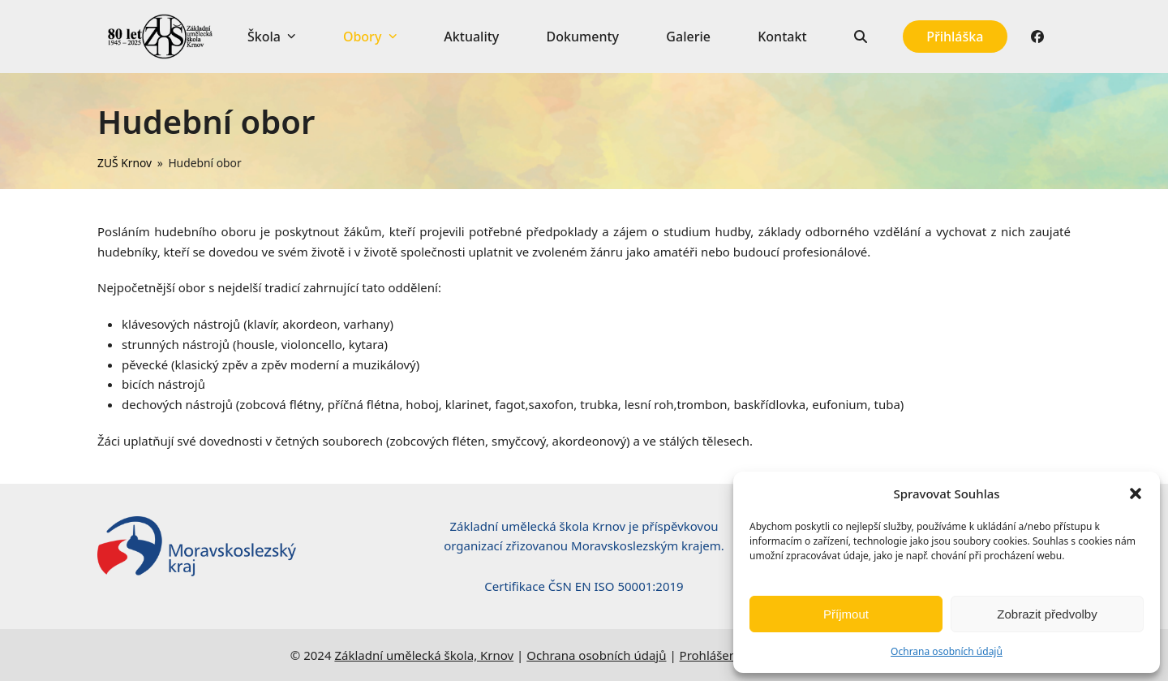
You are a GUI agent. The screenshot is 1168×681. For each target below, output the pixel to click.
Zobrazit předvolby (1047, 614)
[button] (1135, 493)
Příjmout (846, 614)
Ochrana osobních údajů (947, 651)
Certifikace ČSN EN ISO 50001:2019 (583, 586)
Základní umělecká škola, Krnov (423, 655)
